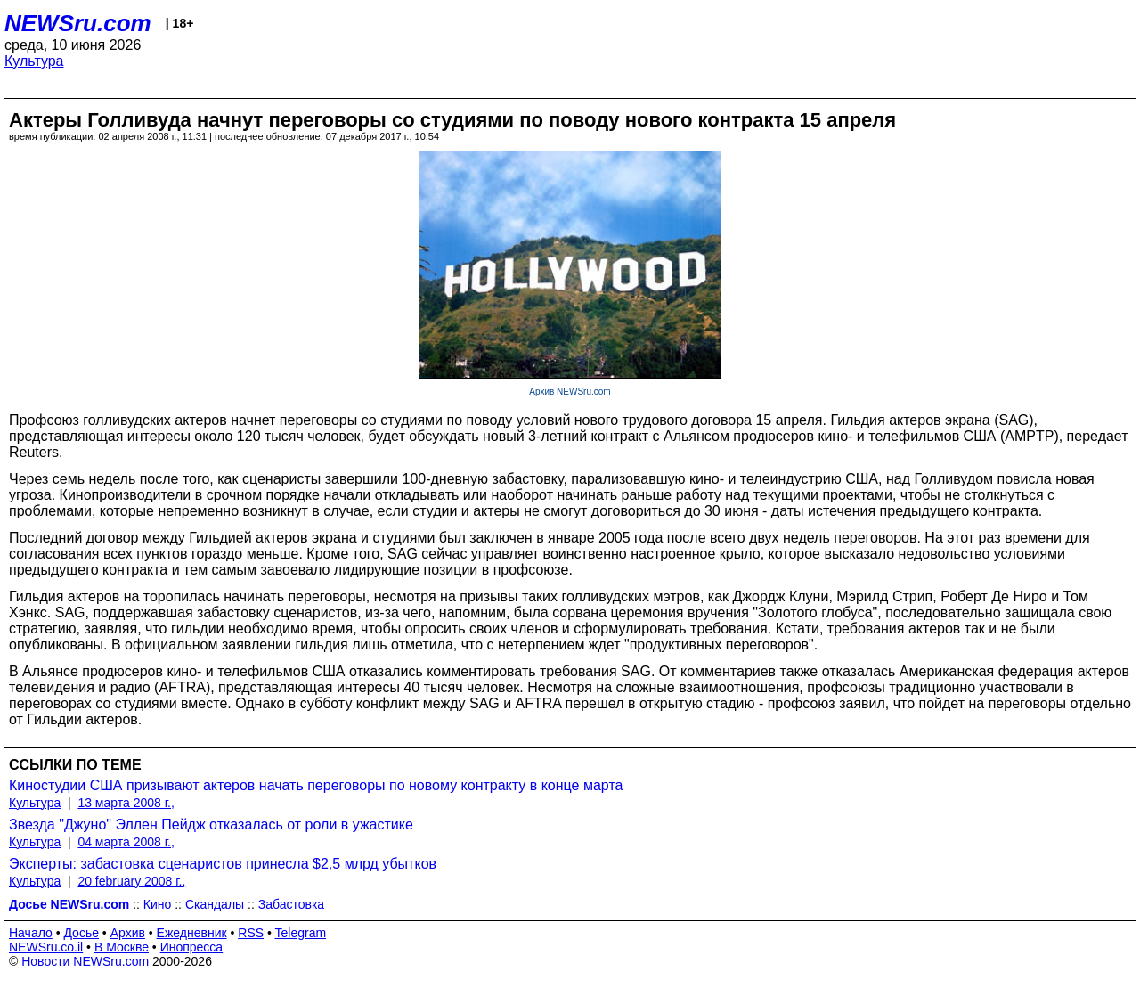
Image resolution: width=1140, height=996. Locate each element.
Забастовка (291, 904)
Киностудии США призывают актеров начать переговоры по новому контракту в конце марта (316, 785)
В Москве (121, 947)
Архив (127, 933)
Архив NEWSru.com (569, 391)
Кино (157, 904)
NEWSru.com (77, 23)
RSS (251, 933)
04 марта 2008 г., (126, 842)
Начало (31, 933)
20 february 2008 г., (131, 881)
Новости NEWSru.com (85, 961)
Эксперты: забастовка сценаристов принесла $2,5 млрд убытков (222, 863)
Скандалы (214, 904)
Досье (81, 933)
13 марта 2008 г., (126, 803)
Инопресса (192, 947)
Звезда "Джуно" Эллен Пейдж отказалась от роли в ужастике (211, 824)
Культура (34, 61)
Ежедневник (192, 933)
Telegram (301, 933)
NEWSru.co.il (46, 947)
